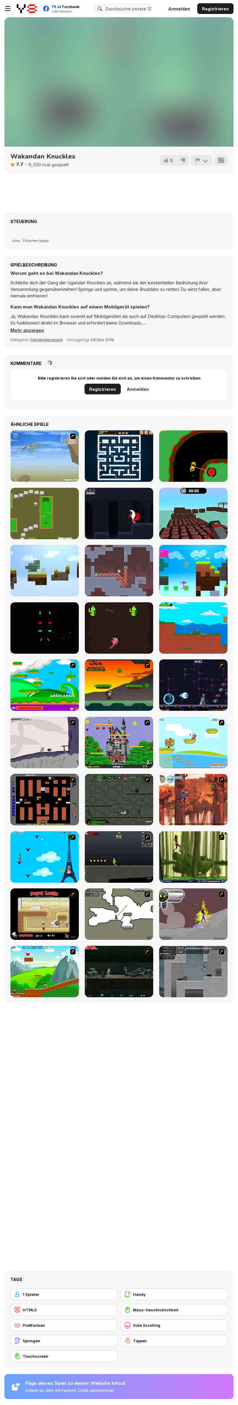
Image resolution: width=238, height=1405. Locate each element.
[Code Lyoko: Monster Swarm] (193, 857)
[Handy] (174, 1294)
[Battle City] (44, 799)
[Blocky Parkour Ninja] (193, 513)
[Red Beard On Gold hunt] (193, 742)
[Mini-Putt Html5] (44, 513)
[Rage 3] (193, 914)
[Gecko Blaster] (119, 628)
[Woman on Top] (44, 857)
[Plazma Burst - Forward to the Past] (193, 971)
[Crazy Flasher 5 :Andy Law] (119, 971)
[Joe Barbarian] (119, 685)
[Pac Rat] (119, 456)
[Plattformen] (63, 1325)
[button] (27, 330)
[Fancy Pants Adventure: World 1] (44, 742)
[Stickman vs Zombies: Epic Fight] (193, 628)
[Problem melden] (201, 160)
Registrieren (215, 8)
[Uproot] (119, 570)
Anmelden (179, 8)
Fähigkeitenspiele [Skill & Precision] (46, 339)
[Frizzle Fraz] (44, 971)
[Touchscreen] (63, 1356)
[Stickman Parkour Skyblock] (44, 570)
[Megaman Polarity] (193, 685)
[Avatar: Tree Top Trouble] (193, 799)
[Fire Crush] (44, 628)
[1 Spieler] (63, 1294)
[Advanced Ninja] (119, 914)
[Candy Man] (44, 685)
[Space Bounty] (119, 799)
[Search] (99, 8)
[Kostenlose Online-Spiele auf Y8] (27, 8)
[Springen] (63, 1341)
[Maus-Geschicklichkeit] (174, 1310)
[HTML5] (63, 1310)
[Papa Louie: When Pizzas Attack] (44, 914)
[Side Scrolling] (174, 1325)
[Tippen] (174, 1341)
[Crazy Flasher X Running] (119, 857)
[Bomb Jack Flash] (119, 742)
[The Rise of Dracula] (119, 513)
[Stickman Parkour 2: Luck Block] (193, 570)
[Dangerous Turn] (193, 456)
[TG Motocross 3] (44, 456)
